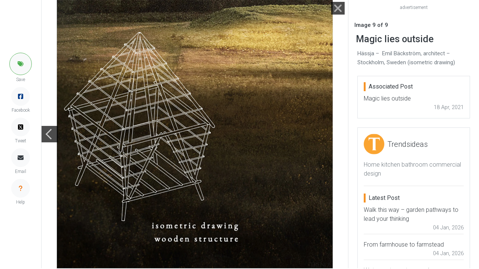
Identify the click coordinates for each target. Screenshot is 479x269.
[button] (20, 64)
